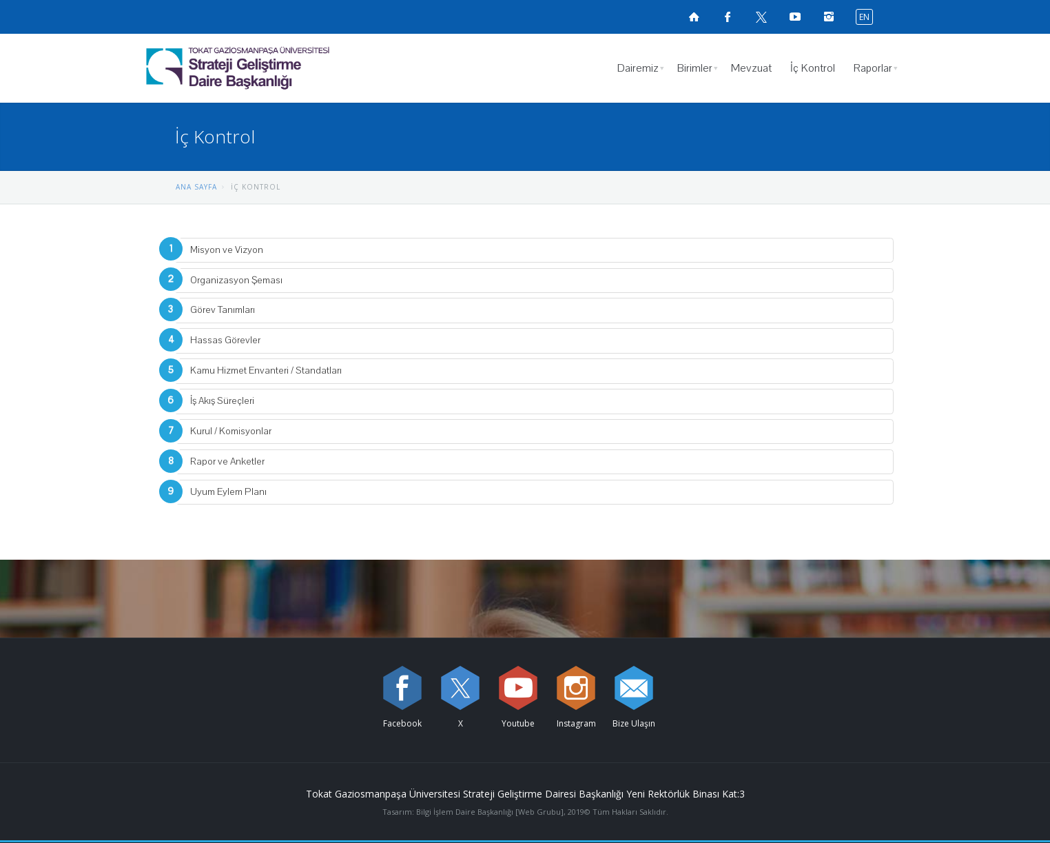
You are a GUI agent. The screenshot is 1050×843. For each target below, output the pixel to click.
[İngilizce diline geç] (861, 16)
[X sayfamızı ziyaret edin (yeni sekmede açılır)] (761, 16)
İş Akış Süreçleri (222, 400)
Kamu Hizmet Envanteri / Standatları (266, 370)
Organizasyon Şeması (236, 280)
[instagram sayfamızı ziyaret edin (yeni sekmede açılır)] (576, 688)
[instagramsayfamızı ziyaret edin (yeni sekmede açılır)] (828, 16)
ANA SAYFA (196, 187)
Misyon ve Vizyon (226, 249)
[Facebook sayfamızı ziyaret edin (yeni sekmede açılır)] (727, 16)
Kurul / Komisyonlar (230, 431)
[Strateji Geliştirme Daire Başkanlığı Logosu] (273, 68)
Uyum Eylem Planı (228, 491)
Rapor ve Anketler (227, 461)
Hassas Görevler (225, 340)
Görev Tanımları (222, 309)
